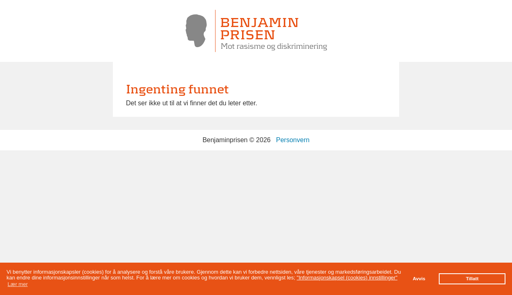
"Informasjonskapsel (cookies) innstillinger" (347, 278)
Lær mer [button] (18, 284)
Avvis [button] (419, 278)
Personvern (293, 139)
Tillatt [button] (472, 278)
